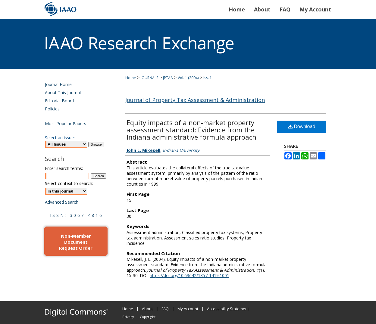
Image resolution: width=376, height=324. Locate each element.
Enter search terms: (64, 168)
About (147, 308)
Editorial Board (59, 100)
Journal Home (58, 84)
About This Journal (63, 92)
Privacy (128, 316)
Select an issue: (60, 137)
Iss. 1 (207, 77)
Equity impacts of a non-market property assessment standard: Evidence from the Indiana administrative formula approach (191, 129)
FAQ (165, 308)
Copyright (147, 316)
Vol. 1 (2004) (188, 77)
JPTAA (168, 77)
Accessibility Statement (228, 308)
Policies (52, 109)
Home (130, 77)
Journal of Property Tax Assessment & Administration (195, 99)
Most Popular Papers (65, 123)
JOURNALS (149, 77)
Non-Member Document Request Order (75, 242)
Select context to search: (69, 183)
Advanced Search (61, 202)
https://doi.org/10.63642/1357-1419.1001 (189, 275)
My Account (187, 308)
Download (301, 126)
